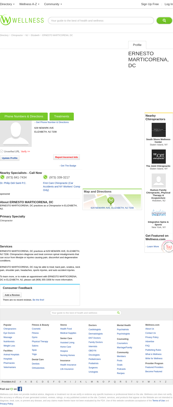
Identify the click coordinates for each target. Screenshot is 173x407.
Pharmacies (9, 363)
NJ (27, 35)
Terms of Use (158, 400)
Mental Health (124, 325)
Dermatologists (96, 334)
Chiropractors (10, 329)
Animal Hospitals (11, 354)
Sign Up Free (150, 4)
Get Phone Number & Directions (52, 122)
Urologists (93, 372)
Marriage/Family (124, 347)
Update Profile (9, 158)
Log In (169, 4)
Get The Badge (68, 165)
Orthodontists (38, 368)
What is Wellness (153, 354)
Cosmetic (36, 329)
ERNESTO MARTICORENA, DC (57, 35)
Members (121, 356)
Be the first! (38, 299)
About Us (149, 329)
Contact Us (150, 333)
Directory (6, 4)
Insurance (65, 360)
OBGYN (92, 350)
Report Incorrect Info (66, 157)
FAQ (147, 346)
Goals (119, 365)
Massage (8, 337)
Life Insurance (66, 369)
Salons (35, 346)
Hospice (64, 351)
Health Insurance (68, 365)
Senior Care (66, 338)
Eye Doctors (9, 333)
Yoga (34, 354)
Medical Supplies (68, 333)
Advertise (149, 341)
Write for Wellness (153, 358)
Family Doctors (96, 342)
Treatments (61, 116)
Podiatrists (93, 363)
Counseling (122, 339)
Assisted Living (67, 342)
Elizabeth (35, 35)
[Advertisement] (36, 75)
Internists (93, 346)
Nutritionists (9, 341)
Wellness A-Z (28, 4)
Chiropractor (17, 35)
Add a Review (12, 295)
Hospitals (8, 359)
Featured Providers (154, 367)
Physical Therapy (40, 341)
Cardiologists (95, 329)
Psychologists (123, 334)
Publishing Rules (153, 350)
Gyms (34, 337)
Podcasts (121, 369)
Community (51, 4)
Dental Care (38, 359)
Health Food (66, 329)
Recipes (121, 373)
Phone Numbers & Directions (24, 116)
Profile (137, 45)
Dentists (35, 364)
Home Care (65, 347)
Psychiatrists (123, 329)
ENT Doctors (95, 338)
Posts (119, 360)
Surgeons (93, 367)
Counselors (122, 343)
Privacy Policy (152, 337)
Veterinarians (10, 367)
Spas (34, 350)
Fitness (35, 333)
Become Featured (153, 371)
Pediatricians (95, 359)
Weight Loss (9, 346)
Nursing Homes (67, 355)
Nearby (159, 117)
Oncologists (94, 355)
